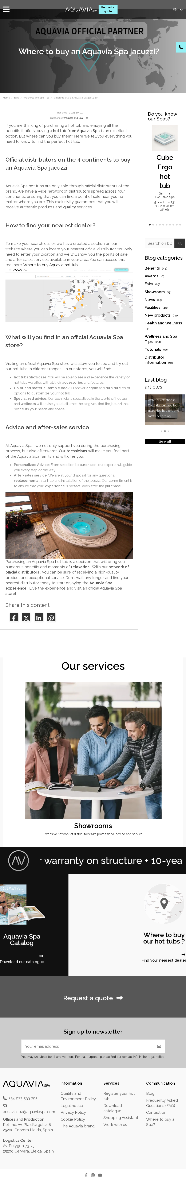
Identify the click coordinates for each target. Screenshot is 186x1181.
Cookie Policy (73, 1119)
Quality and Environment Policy (78, 1096)
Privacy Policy (73, 1112)
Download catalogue (112, 1108)
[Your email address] (87, 1046)
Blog (150, 1093)
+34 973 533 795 (23, 1098)
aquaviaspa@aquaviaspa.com (29, 1111)
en (178, 9)
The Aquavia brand (78, 1126)
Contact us (156, 1112)
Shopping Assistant (120, 1117)
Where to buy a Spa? (160, 1122)
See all (165, 441)
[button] (150, 224)
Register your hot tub (119, 1096)
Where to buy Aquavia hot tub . (51, 265)
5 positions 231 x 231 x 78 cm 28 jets (164, 205)
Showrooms (93, 826)
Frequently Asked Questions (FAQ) (162, 1103)
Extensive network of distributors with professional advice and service (93, 834)
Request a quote (108, 9)
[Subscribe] (159, 1046)
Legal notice (72, 1105)
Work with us (115, 1124)
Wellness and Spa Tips (75, 118)
